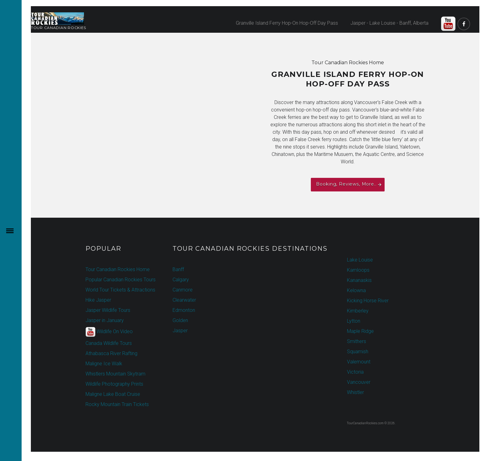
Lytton (353, 321)
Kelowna (356, 290)
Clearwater (184, 300)
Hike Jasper (98, 300)
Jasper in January (105, 320)
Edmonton (184, 310)
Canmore (183, 290)
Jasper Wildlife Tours (108, 310)
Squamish (357, 351)
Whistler (355, 392)
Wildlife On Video (109, 332)
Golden (180, 320)
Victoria (355, 372)
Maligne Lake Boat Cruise (113, 394)
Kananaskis (359, 280)
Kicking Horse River (368, 301)
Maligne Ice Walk (104, 364)
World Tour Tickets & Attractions (120, 290)
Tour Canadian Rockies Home (118, 269)
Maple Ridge (360, 331)
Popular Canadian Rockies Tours (121, 280)
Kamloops (358, 270)
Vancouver (358, 382)
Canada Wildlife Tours (109, 343)
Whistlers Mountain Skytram (115, 374)
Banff (178, 269)
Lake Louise (360, 260)
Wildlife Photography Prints (114, 384)
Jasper (180, 330)
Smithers (356, 341)
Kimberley (358, 311)
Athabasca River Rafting (111, 353)
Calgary (181, 280)
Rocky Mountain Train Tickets (117, 404)
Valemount (358, 362)
